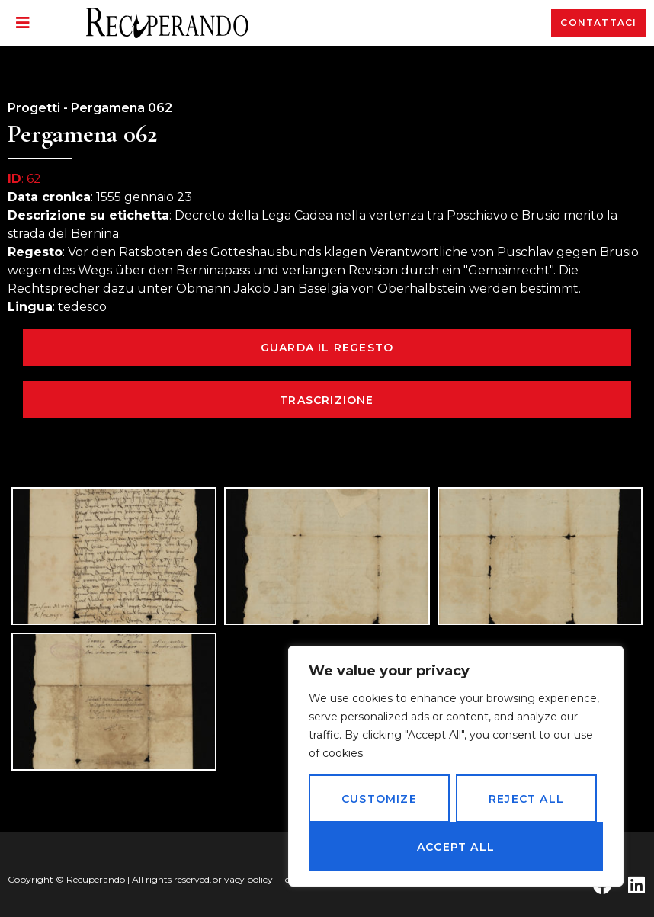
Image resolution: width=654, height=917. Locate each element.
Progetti (34, 108)
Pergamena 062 (121, 108)
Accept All (456, 847)
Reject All (526, 799)
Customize (379, 799)
